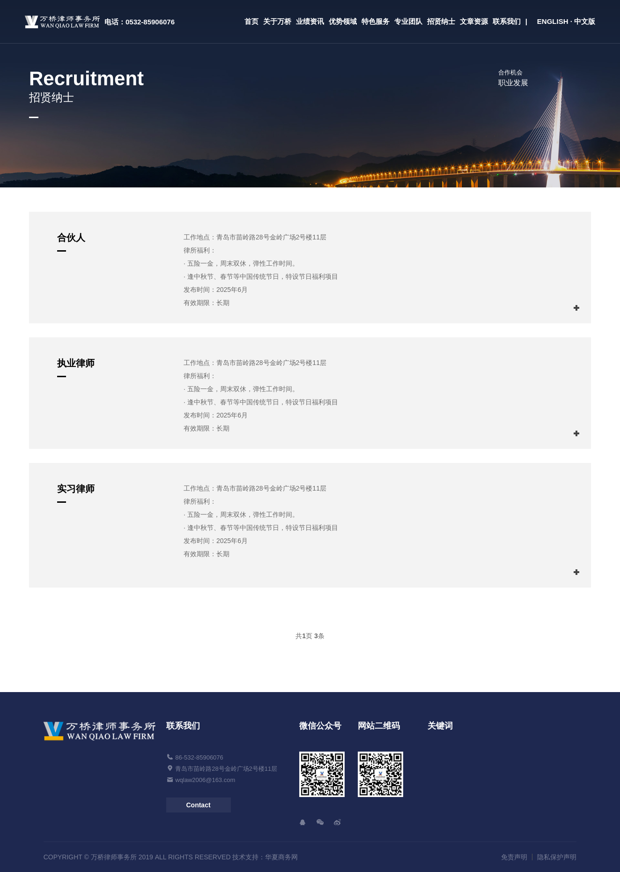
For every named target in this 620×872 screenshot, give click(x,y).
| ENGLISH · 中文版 (560, 21)
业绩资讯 (310, 21)
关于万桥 (277, 21)
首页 (251, 21)
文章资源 (474, 21)
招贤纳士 (441, 21)
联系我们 (507, 21)
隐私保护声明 (556, 857)
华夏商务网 (281, 857)
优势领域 (343, 21)
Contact (198, 805)
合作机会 (510, 72)
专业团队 (408, 21)
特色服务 (376, 21)
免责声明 (514, 857)
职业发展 (513, 83)
